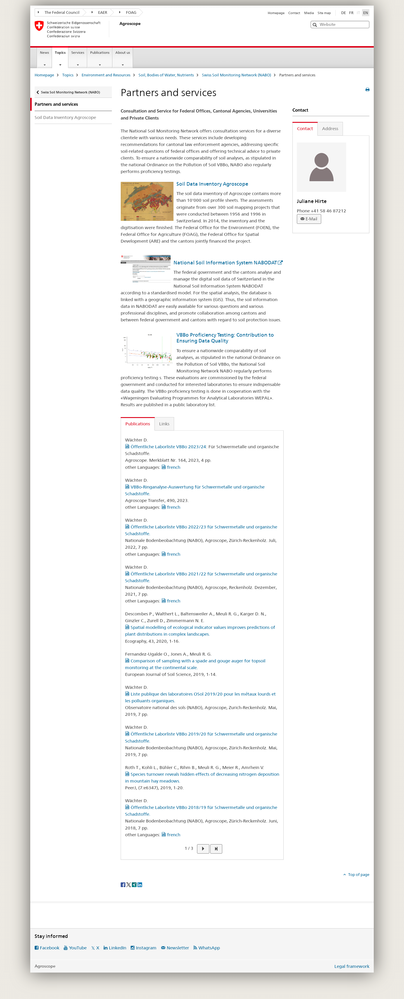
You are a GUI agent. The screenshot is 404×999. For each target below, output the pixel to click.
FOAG (127, 12)
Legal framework (351, 966)
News (44, 52)
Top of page (358, 874)
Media (309, 13)
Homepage (276, 13)
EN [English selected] (365, 12)
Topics (61, 54)
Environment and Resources (106, 75)
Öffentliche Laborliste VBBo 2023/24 (165, 446)
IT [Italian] (359, 12)
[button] (315, 24)
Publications (100, 52)
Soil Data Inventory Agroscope (65, 117)
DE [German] (343, 12)
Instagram (146, 948)
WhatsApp (209, 948)
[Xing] (134, 884)
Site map (324, 13)
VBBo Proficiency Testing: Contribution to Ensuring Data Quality (225, 338)
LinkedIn (117, 948)
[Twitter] (129, 884)
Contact (294, 13)
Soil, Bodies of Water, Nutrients (166, 75)
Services (77, 52)
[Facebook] (123, 884)
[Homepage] (118, 29)
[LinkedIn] (139, 884)
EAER (99, 12)
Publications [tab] (137, 424)
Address (330, 128)
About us (122, 52)
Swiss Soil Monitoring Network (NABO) (236, 75)
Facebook (49, 948)
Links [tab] (164, 424)
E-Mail (311, 218)
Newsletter (178, 948)
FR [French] (351, 12)
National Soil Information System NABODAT (225, 263)
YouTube (78, 948)
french (170, 467)
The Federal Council (59, 12)
